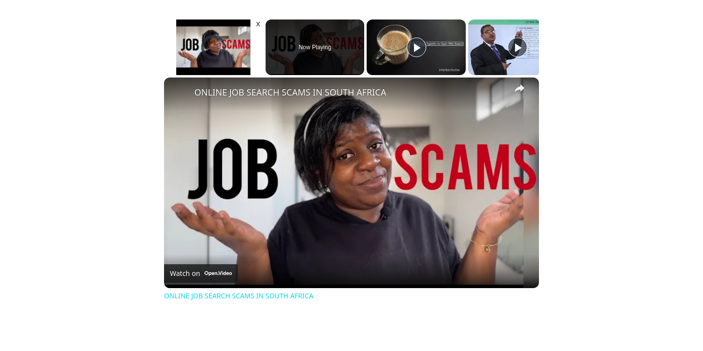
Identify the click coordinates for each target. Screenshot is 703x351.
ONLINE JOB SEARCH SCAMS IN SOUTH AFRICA (290, 92)
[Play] (416, 47)
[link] (179, 93)
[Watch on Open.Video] (201, 273)
